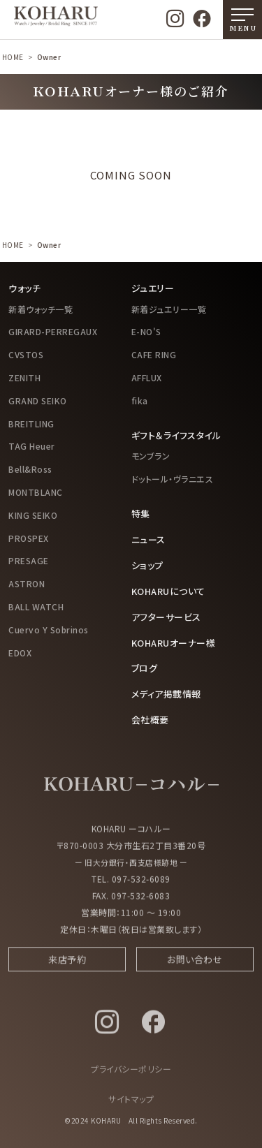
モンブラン (150, 456)
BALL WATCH (36, 606)
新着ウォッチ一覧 (40, 309)
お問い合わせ (194, 964)
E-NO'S (146, 331)
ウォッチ (24, 288)
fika (139, 400)
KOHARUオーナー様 (173, 642)
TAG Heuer (31, 446)
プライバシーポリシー (131, 1074)
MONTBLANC (35, 492)
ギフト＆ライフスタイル (176, 435)
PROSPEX (28, 538)
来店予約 (67, 964)
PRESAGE (28, 560)
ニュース (148, 539)
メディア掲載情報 (166, 693)
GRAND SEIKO (37, 400)
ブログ (144, 668)
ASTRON (26, 583)
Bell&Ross (30, 469)
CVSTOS (25, 354)
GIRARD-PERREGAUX (52, 331)
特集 (140, 513)
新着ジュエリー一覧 (169, 309)
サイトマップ (131, 1104)
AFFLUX (146, 377)
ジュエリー (153, 288)
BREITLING (31, 423)
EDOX (19, 652)
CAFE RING (154, 354)
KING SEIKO (32, 515)
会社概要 (150, 719)
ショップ (147, 565)
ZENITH (24, 377)
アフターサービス (166, 617)
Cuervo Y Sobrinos (48, 629)
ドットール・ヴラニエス (172, 479)
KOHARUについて (168, 591)
